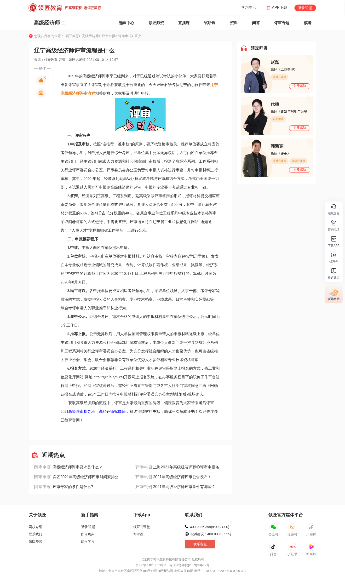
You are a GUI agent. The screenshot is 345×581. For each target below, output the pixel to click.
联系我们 (35, 534)
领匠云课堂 (141, 527)
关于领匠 (37, 514)
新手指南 (89, 514)
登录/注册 (305, 8)
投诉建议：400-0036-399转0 (211, 534)
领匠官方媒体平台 (285, 514)
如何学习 (87, 541)
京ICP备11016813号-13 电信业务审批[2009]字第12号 (172, 565)
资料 (234, 23)
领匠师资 (156, 23)
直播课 (184, 23)
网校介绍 (35, 527)
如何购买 (87, 534)
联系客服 (200, 544)
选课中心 (126, 23)
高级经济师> (92, 36)
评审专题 (281, 23)
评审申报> (110, 36)
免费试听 (299, 85)
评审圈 (138, 534)
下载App (141, 514)
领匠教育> (73, 36)
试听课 (210, 23)
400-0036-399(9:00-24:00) (209, 527)
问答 (256, 23)
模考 (307, 23)
